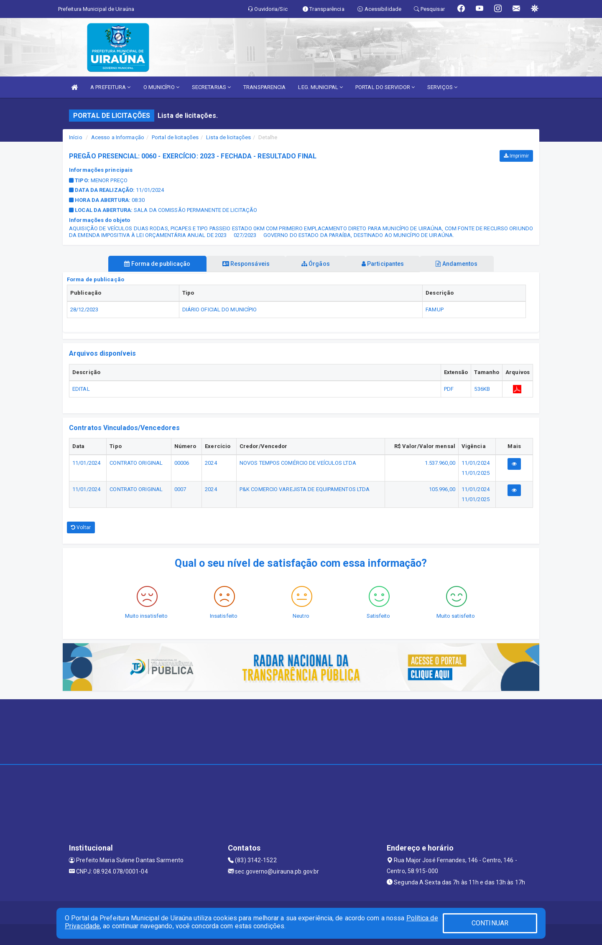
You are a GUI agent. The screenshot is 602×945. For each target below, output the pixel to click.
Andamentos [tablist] (463, 263)
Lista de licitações (228, 137)
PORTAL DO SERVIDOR (385, 87)
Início (75, 137)
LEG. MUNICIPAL (320, 87)
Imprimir (516, 156)
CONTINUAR (490, 923)
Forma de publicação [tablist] (150, 263)
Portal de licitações (175, 137)
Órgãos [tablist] (315, 263)
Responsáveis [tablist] (242, 263)
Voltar (81, 527)
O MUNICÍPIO (161, 87)
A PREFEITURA (110, 87)
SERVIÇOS (442, 87)
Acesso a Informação (117, 137)
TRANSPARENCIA (264, 87)
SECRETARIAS (211, 87)
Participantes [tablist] (386, 263)
